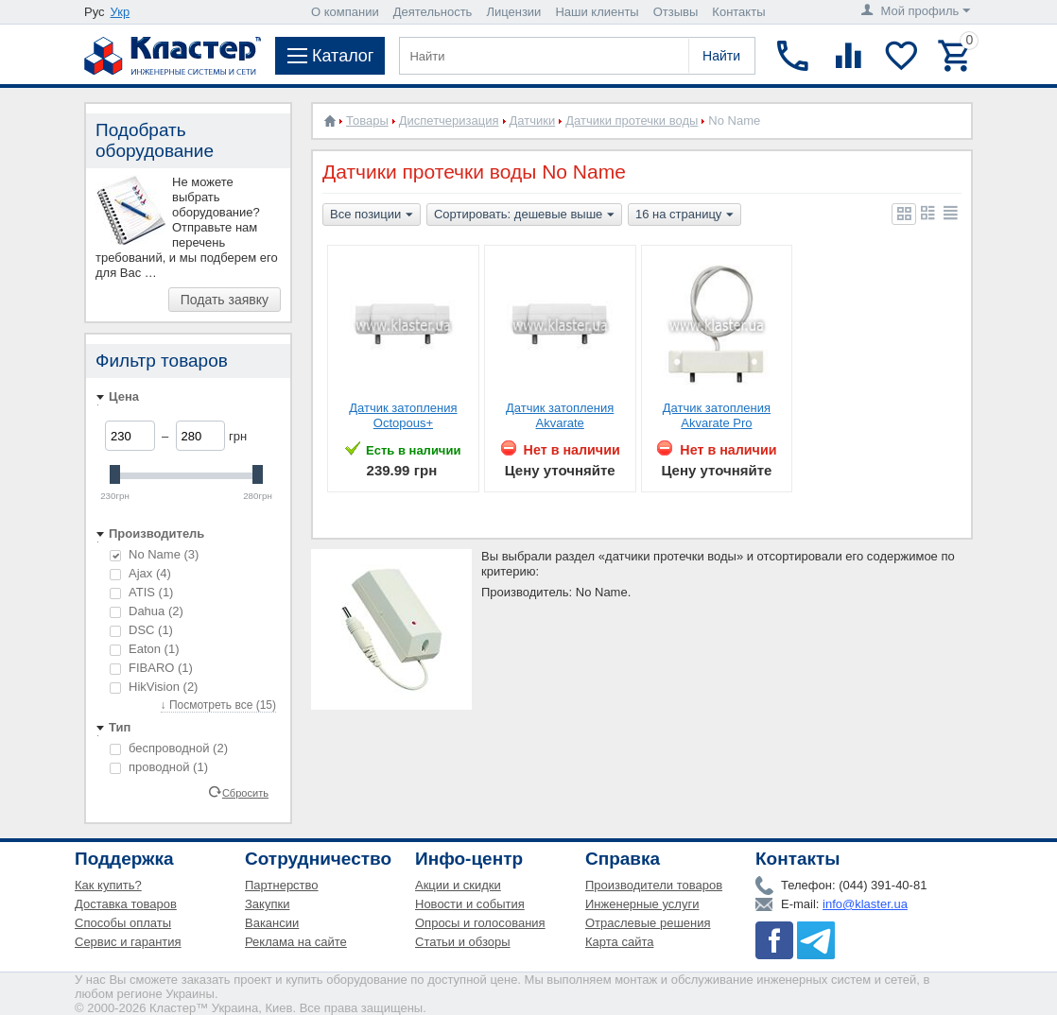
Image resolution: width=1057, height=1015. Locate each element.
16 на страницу (684, 215)
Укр (120, 12)
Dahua (146, 611)
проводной (159, 767)
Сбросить (245, 792)
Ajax (140, 573)
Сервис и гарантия (128, 942)
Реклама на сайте (296, 942)
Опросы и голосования (480, 923)
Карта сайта (619, 942)
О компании (345, 12)
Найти (721, 55)
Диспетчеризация (449, 120)
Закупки (267, 904)
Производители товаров (653, 885)
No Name (154, 554)
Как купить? (108, 885)
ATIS (141, 592)
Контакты (738, 12)
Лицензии (513, 12)
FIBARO (151, 668)
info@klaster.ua (865, 904)
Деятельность (433, 12)
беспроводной (169, 748)
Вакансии (272, 923)
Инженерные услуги (642, 904)
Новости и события (470, 904)
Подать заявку (225, 299)
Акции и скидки (458, 885)
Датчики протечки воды (631, 120)
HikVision (154, 687)
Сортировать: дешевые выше (524, 215)
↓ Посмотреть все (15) (218, 705)
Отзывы (676, 12)
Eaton (144, 649)
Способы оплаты (123, 923)
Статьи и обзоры (463, 942)
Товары (367, 120)
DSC (141, 630)
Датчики (533, 120)
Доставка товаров (126, 904)
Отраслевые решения (648, 923)
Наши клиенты (596, 12)
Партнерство (282, 885)
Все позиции (371, 215)
